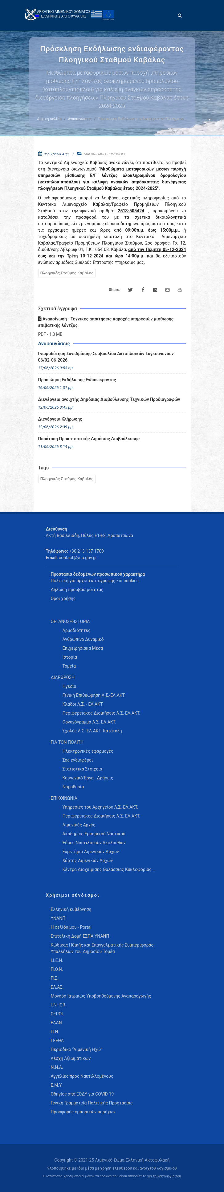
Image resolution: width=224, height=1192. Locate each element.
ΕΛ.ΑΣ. (57, 987)
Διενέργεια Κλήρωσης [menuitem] (60, 419)
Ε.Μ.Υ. (57, 1085)
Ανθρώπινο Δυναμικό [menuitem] (83, 639)
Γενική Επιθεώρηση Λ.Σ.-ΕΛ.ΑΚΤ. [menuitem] (94, 695)
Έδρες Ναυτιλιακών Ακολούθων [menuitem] (94, 842)
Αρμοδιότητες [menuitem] (77, 630)
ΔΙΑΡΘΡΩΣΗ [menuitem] (63, 677)
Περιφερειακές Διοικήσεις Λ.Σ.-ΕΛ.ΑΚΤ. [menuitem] (102, 713)
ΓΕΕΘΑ (57, 1040)
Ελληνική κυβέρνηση (71, 909)
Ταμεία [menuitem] (69, 666)
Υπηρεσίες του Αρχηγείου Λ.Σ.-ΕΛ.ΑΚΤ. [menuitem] (100, 807)
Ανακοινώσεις (79, 119)
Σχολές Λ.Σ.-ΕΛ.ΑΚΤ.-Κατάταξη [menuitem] (92, 730)
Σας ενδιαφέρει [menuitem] (78, 760)
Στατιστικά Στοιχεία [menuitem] (82, 769)
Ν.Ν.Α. (57, 1067)
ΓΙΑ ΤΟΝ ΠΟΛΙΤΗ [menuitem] (67, 742)
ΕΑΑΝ (56, 1022)
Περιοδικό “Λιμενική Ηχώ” (77, 1049)
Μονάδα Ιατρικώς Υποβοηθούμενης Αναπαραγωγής (101, 996)
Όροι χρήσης (63, 598)
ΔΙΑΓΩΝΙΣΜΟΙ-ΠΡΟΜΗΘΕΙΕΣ (104, 154)
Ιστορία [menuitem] (70, 657)
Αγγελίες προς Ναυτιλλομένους (82, 1076)
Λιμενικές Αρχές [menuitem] (79, 824)
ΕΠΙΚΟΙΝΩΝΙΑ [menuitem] (64, 798)
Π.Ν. (55, 1031)
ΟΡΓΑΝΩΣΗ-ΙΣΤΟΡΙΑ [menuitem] (70, 621)
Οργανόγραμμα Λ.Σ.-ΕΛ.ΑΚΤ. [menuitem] (89, 722)
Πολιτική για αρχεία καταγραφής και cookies (95, 580)
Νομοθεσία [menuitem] (73, 786)
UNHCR (58, 1004)
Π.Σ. (55, 978)
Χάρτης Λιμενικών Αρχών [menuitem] (88, 860)
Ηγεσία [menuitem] (69, 686)
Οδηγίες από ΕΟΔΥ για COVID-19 (82, 1094)
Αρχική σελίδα (49, 119)
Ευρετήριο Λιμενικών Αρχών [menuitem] (91, 851)
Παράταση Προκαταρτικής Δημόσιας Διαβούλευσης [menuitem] (89, 438)
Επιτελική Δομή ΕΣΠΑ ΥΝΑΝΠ (80, 936)
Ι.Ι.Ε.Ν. (57, 960)
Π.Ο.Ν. (57, 969)
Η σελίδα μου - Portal (71, 927)
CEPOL (57, 1013)
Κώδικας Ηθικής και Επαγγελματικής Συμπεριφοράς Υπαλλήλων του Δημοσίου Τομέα (102, 948)
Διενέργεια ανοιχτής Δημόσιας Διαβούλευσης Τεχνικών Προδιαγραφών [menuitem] (109, 399)
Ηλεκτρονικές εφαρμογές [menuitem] (88, 751)
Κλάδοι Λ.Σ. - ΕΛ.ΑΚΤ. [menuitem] (83, 704)
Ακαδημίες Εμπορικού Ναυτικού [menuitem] (94, 833)
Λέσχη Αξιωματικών (71, 1058)
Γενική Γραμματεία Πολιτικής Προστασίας (92, 1102)
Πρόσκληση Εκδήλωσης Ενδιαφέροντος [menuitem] (77, 379)
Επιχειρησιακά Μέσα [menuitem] (83, 648)
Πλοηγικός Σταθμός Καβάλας (67, 273)
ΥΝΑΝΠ (58, 918)
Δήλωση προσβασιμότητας (77, 589)
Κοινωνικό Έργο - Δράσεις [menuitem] (88, 777)
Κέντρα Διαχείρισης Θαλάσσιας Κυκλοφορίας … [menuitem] (109, 869)
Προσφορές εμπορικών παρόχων (83, 1111)
